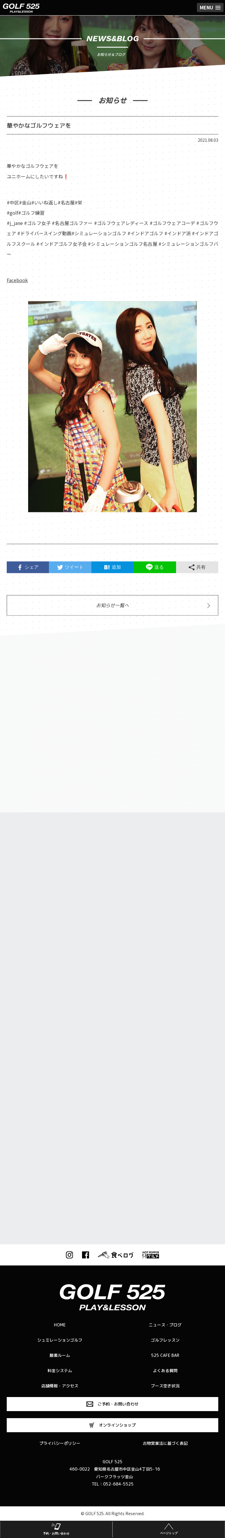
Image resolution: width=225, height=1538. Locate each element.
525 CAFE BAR (165, 1355)
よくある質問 (165, 1370)
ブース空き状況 (165, 1386)
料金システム (59, 1370)
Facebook (17, 282)
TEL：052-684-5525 (113, 1484)
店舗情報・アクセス (59, 1386)
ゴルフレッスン (165, 1340)
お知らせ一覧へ (112, 608)
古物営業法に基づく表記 (165, 1443)
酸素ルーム (60, 1355)
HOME (60, 1325)
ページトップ (169, 1528)
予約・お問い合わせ (56, 1528)
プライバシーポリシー (59, 1443)
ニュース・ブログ (165, 1325)
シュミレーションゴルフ (59, 1340)
